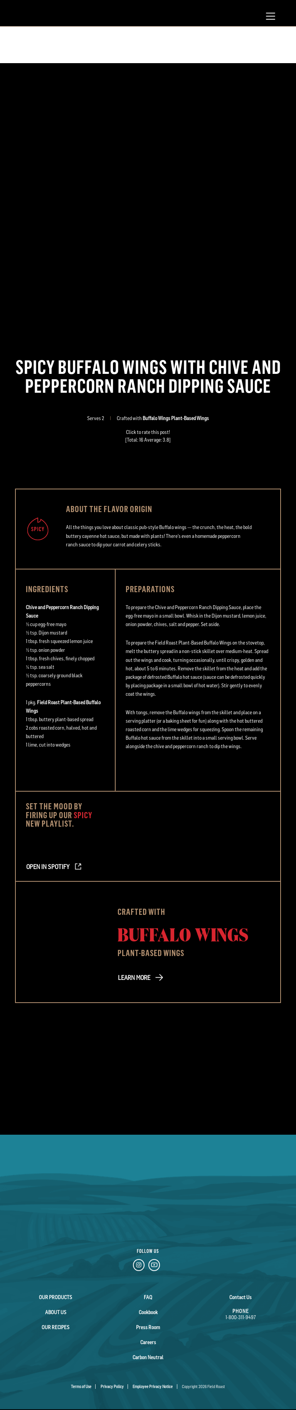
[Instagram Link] (139, 1266)
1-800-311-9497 (240, 1317)
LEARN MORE (134, 977)
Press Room (148, 1327)
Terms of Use (81, 1386)
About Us (55, 1312)
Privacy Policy (112, 1386)
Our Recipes (55, 1327)
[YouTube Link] (154, 1266)
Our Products (55, 1297)
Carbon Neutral (148, 1357)
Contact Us (240, 1297)
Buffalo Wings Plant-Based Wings (176, 418)
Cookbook (148, 1312)
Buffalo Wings (183, 934)
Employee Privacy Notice (153, 1386)
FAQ (148, 1297)
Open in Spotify (47, 867)
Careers (148, 1342)
